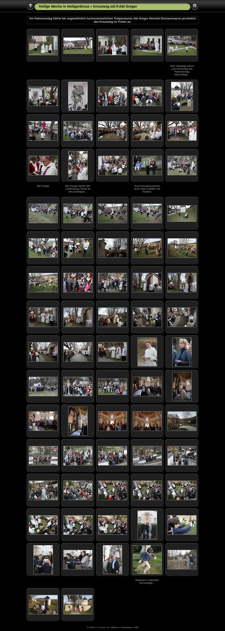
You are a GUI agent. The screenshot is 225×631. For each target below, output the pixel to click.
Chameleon (126, 627)
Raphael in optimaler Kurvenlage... (147, 581)
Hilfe (136, 627)
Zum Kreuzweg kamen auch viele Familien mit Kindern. (147, 188)
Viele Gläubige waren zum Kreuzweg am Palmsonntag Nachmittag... (182, 70)
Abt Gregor (43, 185)
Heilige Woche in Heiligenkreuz (64, 6)
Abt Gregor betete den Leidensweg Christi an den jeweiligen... (78, 188)
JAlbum (114, 627)
